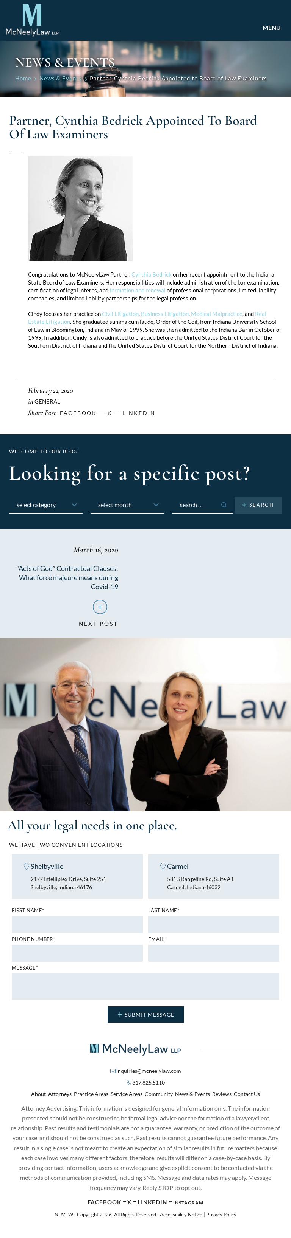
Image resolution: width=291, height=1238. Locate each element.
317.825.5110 (148, 1087)
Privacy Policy (221, 1219)
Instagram (188, 1207)
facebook (78, 413)
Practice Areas (91, 1098)
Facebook (104, 1206)
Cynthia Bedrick (151, 274)
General (47, 401)
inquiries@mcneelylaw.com (148, 1075)
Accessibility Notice (181, 1219)
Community (159, 1098)
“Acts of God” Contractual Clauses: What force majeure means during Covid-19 (71, 577)
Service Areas (126, 1098)
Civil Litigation (120, 313)
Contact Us (247, 1098)
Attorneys (60, 1098)
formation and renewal (138, 290)
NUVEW (64, 1219)
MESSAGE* (25, 972)
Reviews (222, 1098)
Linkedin (139, 413)
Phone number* (33, 943)
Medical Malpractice (216, 313)
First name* (28, 915)
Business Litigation (165, 313)
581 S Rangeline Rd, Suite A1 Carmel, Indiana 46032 (203, 886)
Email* (156, 943)
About (38, 1098)
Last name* (163, 915)
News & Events (192, 1098)
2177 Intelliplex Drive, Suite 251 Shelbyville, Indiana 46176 (72, 886)
